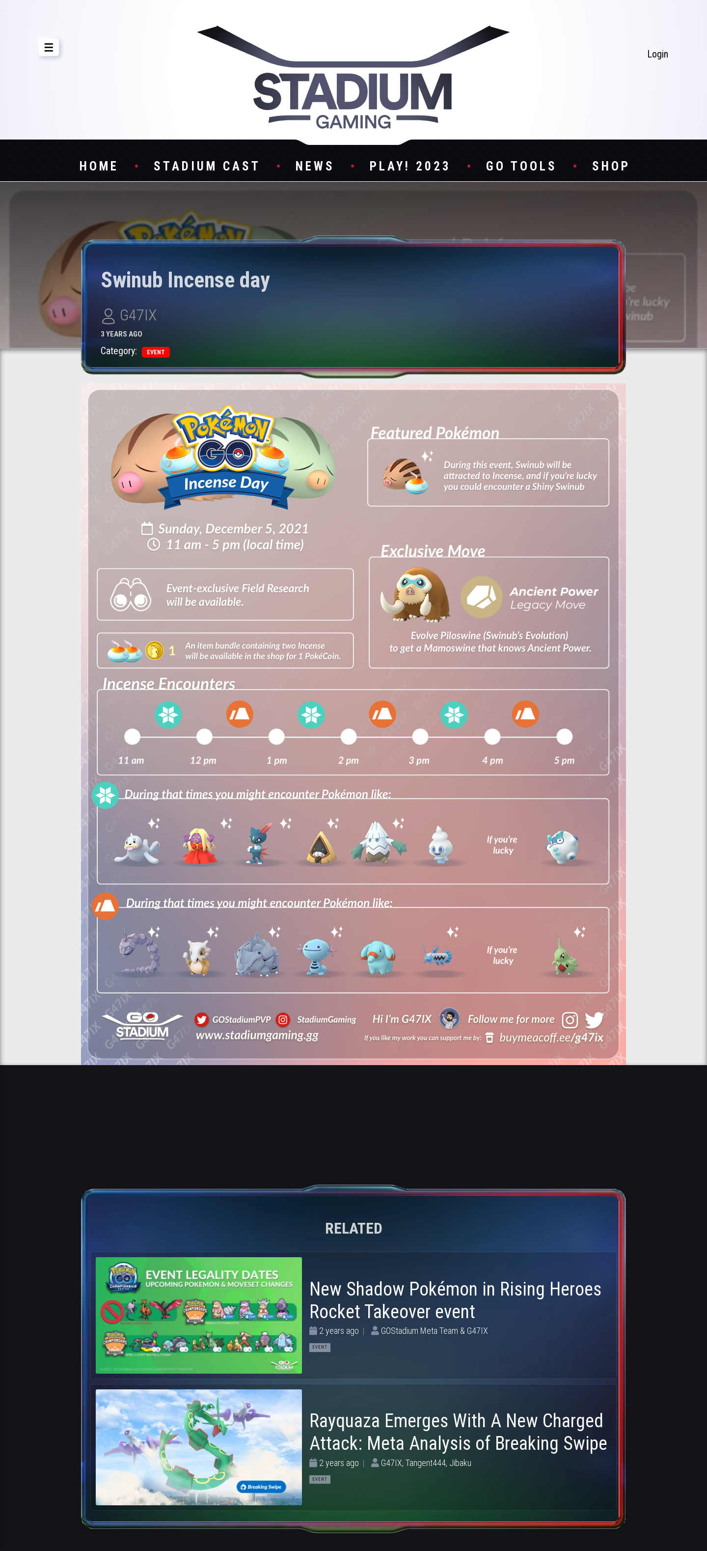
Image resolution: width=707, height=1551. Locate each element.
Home (99, 166)
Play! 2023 (410, 166)
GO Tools (521, 166)
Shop (611, 166)
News (315, 166)
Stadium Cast (207, 166)
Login (657, 54)
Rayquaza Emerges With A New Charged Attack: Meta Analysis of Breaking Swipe (458, 1432)
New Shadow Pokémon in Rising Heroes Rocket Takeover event (455, 1300)
